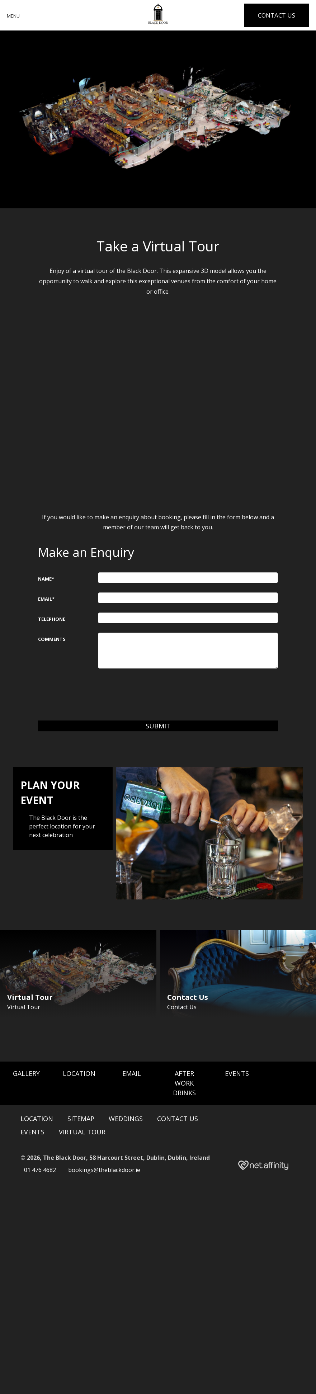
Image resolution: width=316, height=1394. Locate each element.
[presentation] (152, 692)
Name (46, 579)
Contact (276, 15)
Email (46, 599)
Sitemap (80, 1119)
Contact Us (177, 1119)
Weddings (126, 1119)
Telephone (51, 619)
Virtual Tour (82, 1132)
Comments (52, 639)
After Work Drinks (184, 1083)
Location (79, 1073)
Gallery (26, 1073)
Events (237, 1073)
